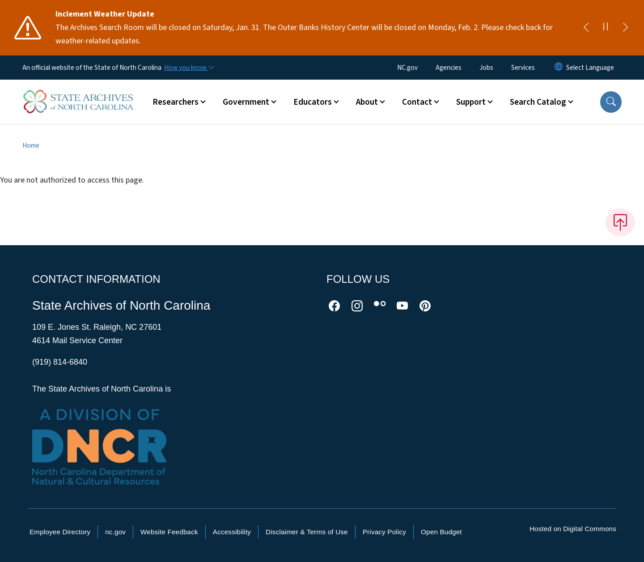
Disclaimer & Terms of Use (307, 532)
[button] (611, 102)
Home (30, 145)
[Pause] (605, 27)
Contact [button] (417, 102)
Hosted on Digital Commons (573, 528)
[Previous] (586, 27)
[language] (590, 67)
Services (523, 67)
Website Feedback (169, 532)
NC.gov (407, 67)
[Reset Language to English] (559, 67)
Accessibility (232, 532)
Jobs (486, 67)
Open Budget (441, 532)
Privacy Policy (384, 532)
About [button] (367, 102)
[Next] (625, 27)
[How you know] (189, 67)
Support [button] (471, 102)
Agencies (449, 67)
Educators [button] (312, 102)
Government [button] (246, 102)
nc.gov (115, 532)
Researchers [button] (176, 102)
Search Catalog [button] (538, 102)
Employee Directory (60, 532)
